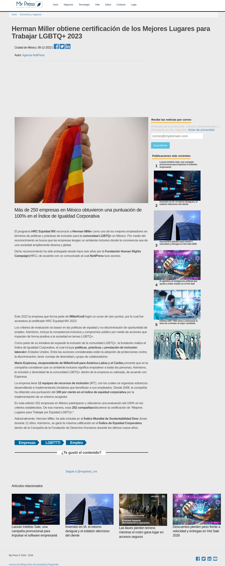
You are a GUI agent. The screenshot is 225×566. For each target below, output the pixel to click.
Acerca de (14, 564)
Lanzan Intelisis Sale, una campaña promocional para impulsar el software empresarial (178, 164)
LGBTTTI (52, 443)
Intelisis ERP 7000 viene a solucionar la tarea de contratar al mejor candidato (178, 322)
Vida (97, 4)
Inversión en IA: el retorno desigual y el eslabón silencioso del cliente (178, 203)
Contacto (121, 4)
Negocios (68, 4)
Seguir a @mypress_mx (81, 471)
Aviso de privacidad (201, 129)
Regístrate (53, 564)
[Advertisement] (116, 89)
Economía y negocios (30, 14)
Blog (23, 564)
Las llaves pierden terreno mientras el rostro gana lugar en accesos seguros (143, 516)
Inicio (55, 4)
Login (133, 4)
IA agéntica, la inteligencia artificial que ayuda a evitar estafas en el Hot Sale (178, 282)
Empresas (27, 443)
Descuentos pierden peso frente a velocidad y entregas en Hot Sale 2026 (178, 242)
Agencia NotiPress (33, 55)
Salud (108, 4)
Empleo (76, 443)
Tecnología (84, 4)
